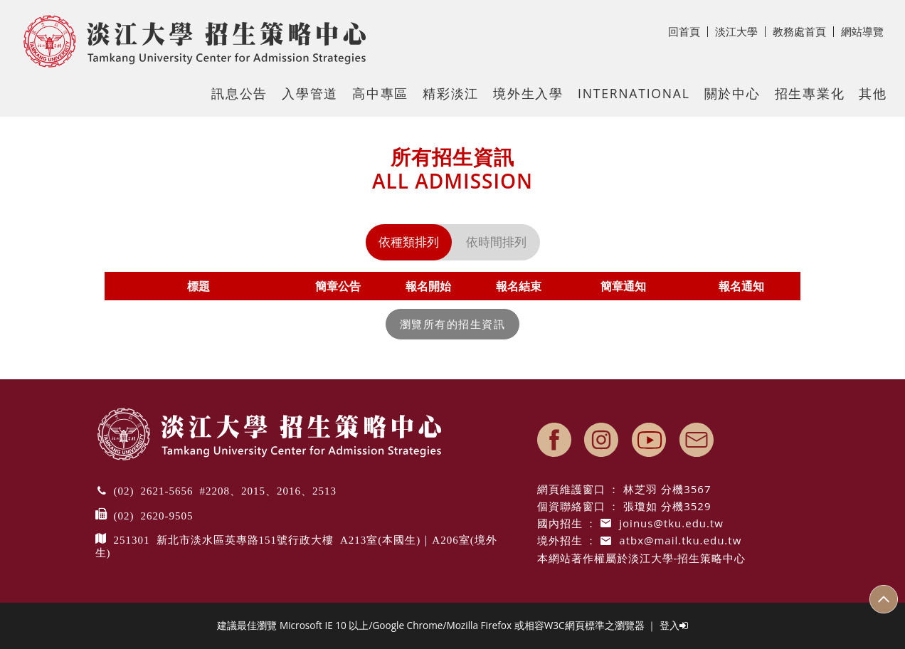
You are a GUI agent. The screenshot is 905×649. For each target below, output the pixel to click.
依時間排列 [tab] (496, 241)
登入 (674, 625)
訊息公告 (239, 93)
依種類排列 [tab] (409, 241)
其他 (873, 93)
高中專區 (380, 93)
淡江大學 (740, 31)
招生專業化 (810, 93)
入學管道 (310, 93)
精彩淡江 (451, 93)
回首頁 (688, 31)
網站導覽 (862, 31)
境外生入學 (528, 93)
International (634, 93)
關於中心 (732, 93)
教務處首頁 (803, 31)
